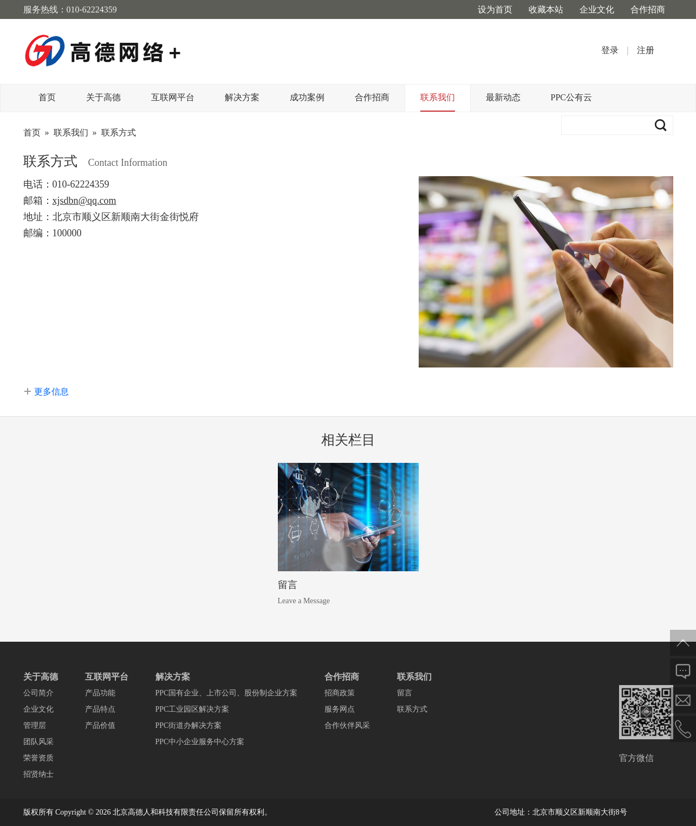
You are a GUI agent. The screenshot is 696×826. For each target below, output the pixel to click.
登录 (610, 50)
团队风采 (38, 742)
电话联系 (683, 729)
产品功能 (100, 693)
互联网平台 (172, 97)
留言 (287, 584)
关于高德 (103, 97)
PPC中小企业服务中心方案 (200, 742)
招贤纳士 (38, 774)
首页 (47, 97)
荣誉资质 (38, 758)
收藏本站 (546, 9)
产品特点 (100, 709)
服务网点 (339, 709)
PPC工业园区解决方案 (192, 709)
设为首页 (495, 9)
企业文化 (597, 9)
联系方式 (118, 132)
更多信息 (51, 391)
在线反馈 (683, 672)
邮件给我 (683, 700)
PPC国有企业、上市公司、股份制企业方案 (226, 693)
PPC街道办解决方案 (188, 725)
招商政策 (339, 693)
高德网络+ (103, 51)
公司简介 (38, 693)
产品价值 (100, 725)
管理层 (34, 725)
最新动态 (503, 97)
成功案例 (307, 97)
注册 (645, 50)
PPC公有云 (571, 97)
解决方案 (242, 97)
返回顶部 (683, 643)
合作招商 (647, 9)
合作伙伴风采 (347, 725)
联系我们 (437, 97)
